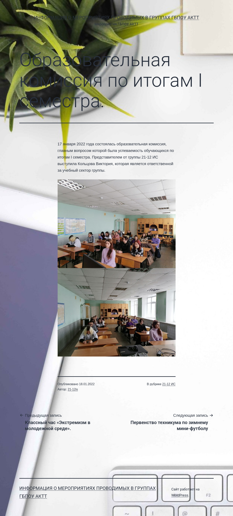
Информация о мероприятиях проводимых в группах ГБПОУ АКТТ (116, 17)
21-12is (73, 389)
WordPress (179, 495)
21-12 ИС (168, 384)
